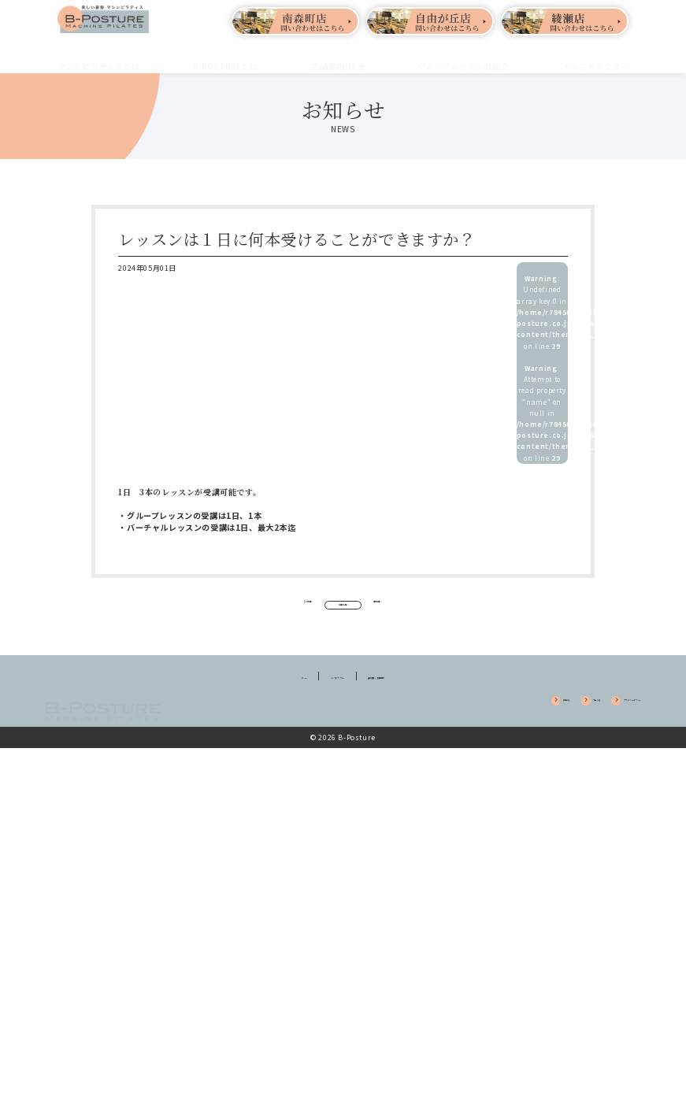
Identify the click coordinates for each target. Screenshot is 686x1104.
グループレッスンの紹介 (464, 56)
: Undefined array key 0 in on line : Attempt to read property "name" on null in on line (542, 368)
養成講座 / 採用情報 (413, 698)
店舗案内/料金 (338, 56)
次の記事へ (455, 607)
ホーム (248, 698)
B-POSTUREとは (225, 56)
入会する (510, 723)
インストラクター (595, 56)
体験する (453, 723)
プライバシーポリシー (592, 723)
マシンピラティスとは (98, 56)
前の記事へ (230, 607)
